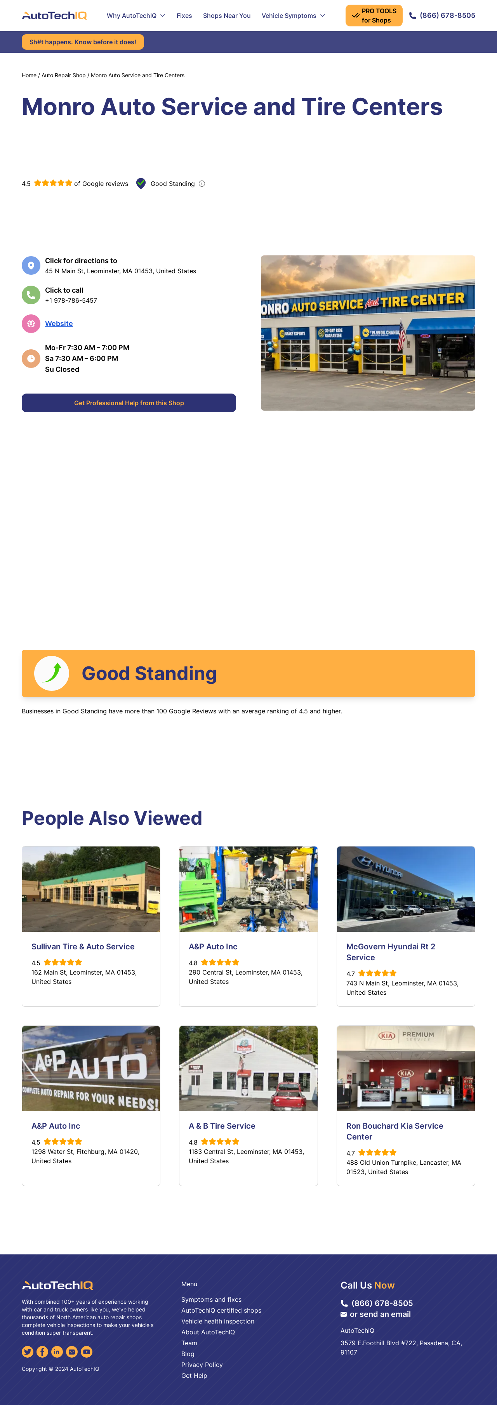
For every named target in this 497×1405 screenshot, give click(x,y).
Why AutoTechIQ (136, 15)
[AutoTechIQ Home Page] (54, 15)
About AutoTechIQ (208, 1332)
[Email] (72, 1352)
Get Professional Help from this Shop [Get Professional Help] (129, 403)
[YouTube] (86, 1352)
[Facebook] (42, 1352)
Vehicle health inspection (217, 1321)
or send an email (376, 1314)
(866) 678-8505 (442, 15)
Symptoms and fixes (211, 1299)
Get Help (194, 1375)
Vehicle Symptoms (294, 15)
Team (189, 1343)
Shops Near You (227, 15)
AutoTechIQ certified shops (221, 1310)
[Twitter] (27, 1352)
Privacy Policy (202, 1365)
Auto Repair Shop (64, 75)
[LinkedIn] (57, 1352)
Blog (188, 1354)
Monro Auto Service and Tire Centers (137, 75)
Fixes (184, 15)
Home (29, 75)
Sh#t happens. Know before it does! (83, 42)
